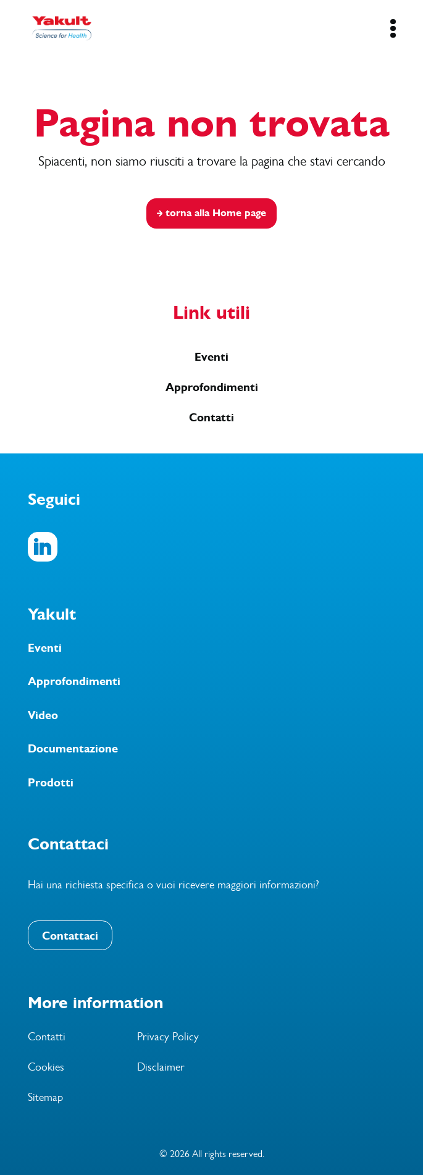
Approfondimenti (211, 387)
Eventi (211, 357)
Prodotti (50, 783)
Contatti (211, 417)
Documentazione (73, 749)
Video (43, 715)
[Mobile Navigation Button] (393, 28)
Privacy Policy (168, 1036)
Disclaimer (161, 1067)
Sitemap (45, 1097)
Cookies (46, 1067)
